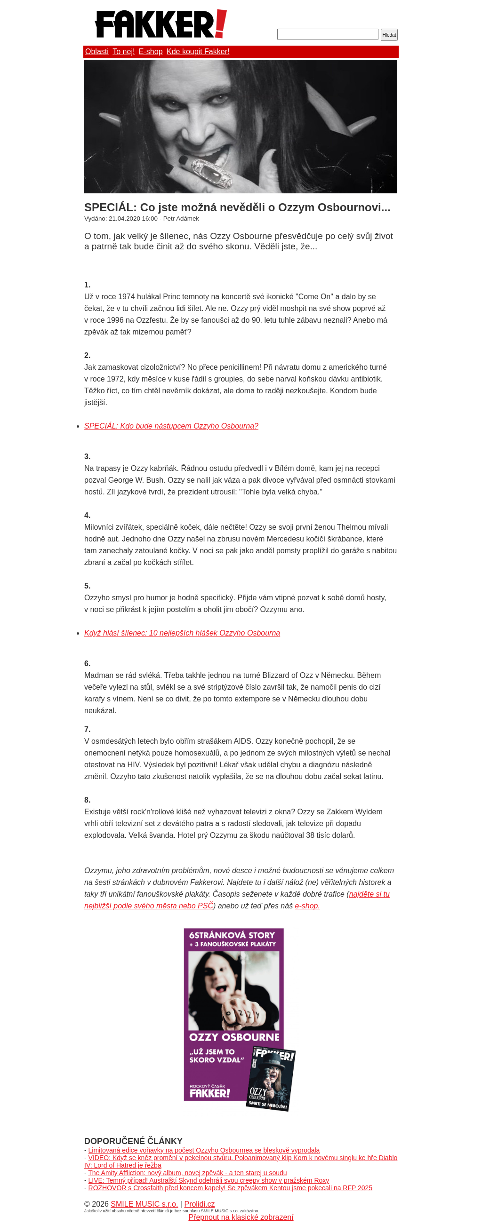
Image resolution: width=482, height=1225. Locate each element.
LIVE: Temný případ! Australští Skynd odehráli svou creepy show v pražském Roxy (208, 1180)
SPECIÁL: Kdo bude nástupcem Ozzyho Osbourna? (171, 426)
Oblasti (97, 52)
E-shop (151, 52)
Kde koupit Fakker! (198, 52)
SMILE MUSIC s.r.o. (144, 1204)
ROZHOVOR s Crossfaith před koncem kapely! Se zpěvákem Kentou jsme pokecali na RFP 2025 (230, 1188)
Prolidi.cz (199, 1204)
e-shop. (307, 906)
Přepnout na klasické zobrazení (240, 1217)
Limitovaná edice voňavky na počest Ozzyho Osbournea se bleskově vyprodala (204, 1150)
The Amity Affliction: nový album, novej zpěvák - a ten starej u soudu (187, 1173)
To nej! (123, 52)
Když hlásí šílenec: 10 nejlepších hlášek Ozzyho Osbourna (182, 633)
